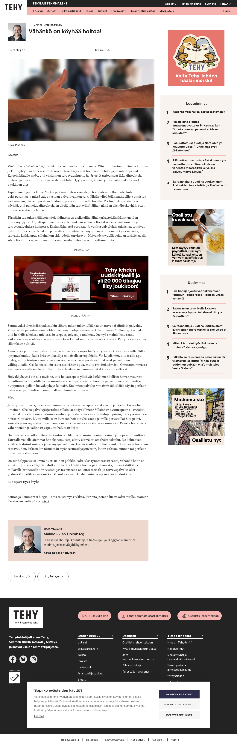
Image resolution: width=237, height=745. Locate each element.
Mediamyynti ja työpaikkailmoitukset (181, 657)
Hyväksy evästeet (180, 694)
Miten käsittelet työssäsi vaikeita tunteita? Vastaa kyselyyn (194, 345)
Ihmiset (102, 11)
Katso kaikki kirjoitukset (59, 553)
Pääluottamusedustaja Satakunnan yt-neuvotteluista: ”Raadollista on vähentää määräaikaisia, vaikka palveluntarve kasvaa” (199, 166)
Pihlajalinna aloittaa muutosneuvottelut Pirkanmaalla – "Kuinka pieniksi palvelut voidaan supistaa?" (196, 127)
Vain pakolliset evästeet (180, 705)
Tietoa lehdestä (190, 4)
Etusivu (38, 11)
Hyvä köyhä (31, 481)
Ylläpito (175, 740)
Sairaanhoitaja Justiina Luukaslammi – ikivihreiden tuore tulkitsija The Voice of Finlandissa (199, 185)
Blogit (82, 680)
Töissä (89, 11)
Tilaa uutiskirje (98, 616)
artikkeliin (82, 217)
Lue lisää (39, 716)
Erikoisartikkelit (71, 11)
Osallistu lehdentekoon (203, 616)
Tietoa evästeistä (68, 740)
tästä (45, 501)
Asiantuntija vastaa (142, 11)
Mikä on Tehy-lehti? (179, 642)
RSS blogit (158, 740)
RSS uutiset (138, 740)
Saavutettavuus (114, 740)
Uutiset (52, 11)
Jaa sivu (99, 50)
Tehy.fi (224, 4)
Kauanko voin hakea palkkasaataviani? (198, 112)
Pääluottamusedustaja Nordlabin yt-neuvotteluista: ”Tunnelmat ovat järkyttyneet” (197, 146)
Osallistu (170, 4)
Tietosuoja (92, 740)
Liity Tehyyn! (51, 576)
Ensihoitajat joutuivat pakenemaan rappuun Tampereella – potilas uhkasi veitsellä (198, 294)
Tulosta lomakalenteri (136, 672)
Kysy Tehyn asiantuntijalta (139, 649)
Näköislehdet (176, 649)
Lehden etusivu (89, 636)
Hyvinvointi (118, 11)
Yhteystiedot (175, 676)
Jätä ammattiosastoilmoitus (138, 657)
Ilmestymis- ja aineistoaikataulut (179, 667)
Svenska (210, 4)
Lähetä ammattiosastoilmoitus (147, 616)
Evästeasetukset (180, 715)
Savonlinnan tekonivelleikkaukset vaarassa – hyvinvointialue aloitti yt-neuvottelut (197, 312)
